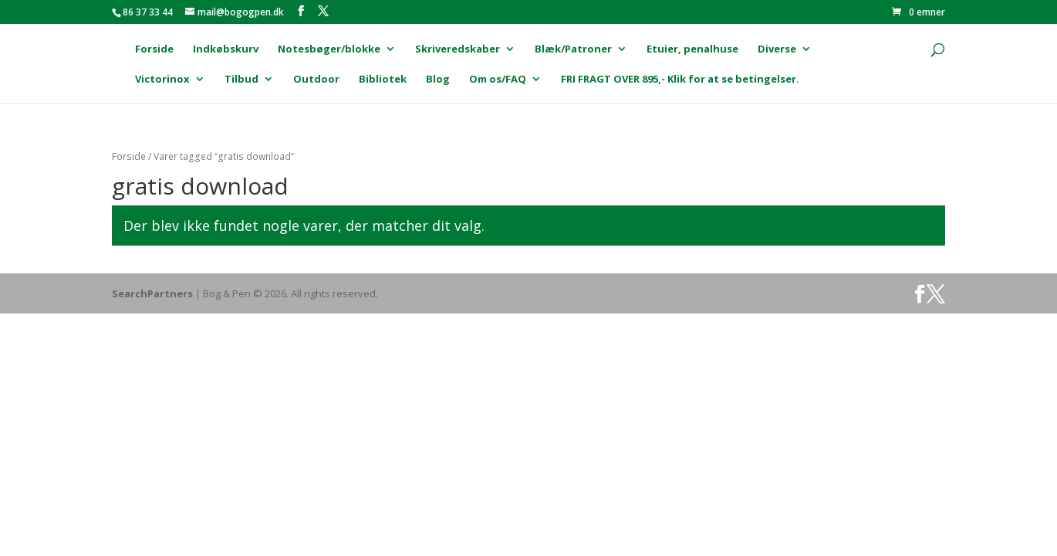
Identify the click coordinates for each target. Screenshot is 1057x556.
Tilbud (241, 79)
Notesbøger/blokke (329, 49)
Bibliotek (383, 79)
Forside (154, 49)
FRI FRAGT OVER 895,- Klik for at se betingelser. (680, 79)
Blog (438, 79)
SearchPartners (153, 293)
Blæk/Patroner (573, 49)
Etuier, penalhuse (692, 49)
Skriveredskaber (457, 49)
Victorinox (162, 79)
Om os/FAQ (497, 79)
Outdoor (316, 79)
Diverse (777, 49)
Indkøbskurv (225, 49)
